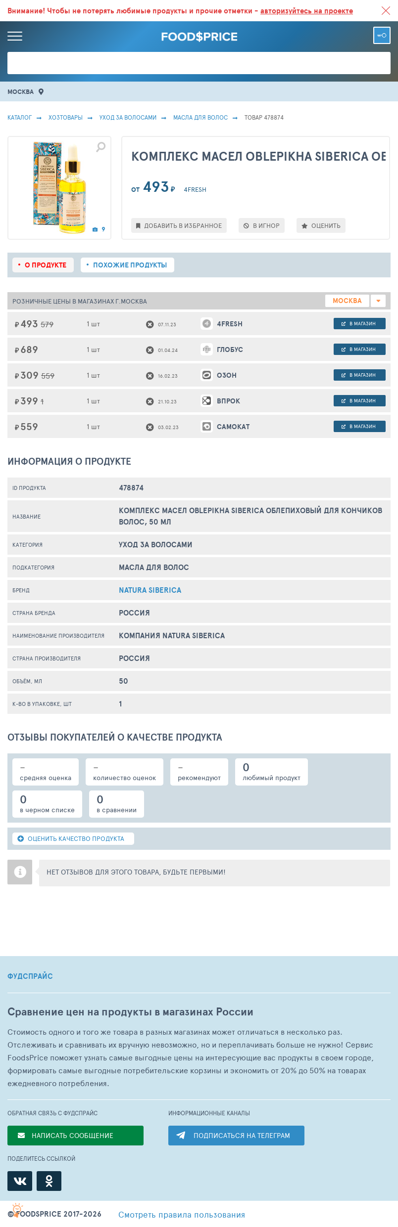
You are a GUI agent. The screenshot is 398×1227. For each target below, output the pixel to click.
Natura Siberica (150, 590)
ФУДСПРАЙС (30, 976)
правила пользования (181, 1214)
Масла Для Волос (200, 117)
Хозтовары (66, 117)
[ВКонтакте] (19, 1181)
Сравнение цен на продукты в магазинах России (130, 1012)
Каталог (19, 117)
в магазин (359, 323)
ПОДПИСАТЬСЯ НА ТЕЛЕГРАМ (242, 1135)
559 (47, 375)
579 (47, 324)
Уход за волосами (128, 117)
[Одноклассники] (49, 1181)
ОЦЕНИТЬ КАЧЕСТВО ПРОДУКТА (70, 838)
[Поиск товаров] (199, 63)
